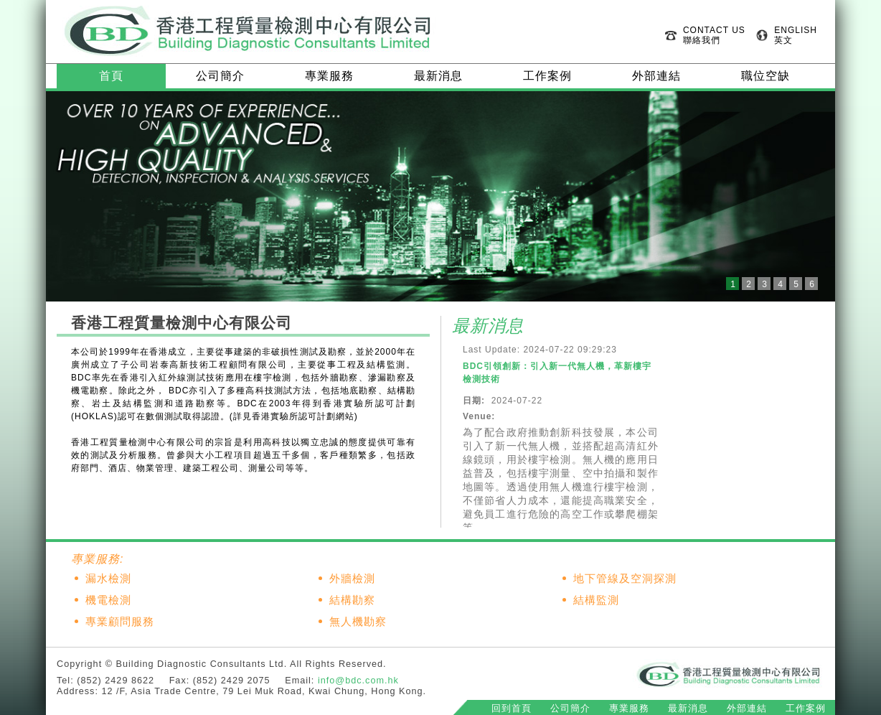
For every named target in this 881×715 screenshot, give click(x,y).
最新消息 (438, 76)
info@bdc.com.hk (358, 681)
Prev (64, 196)
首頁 (111, 76)
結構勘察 (352, 600)
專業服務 (329, 76)
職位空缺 (765, 76)
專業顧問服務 (119, 621)
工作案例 (547, 76)
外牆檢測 (352, 578)
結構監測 (596, 600)
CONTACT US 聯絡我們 (714, 35)
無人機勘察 (358, 621)
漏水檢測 (108, 578)
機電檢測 (108, 600)
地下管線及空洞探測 (625, 578)
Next (816, 196)
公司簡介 (220, 76)
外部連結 (656, 76)
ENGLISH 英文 (795, 35)
